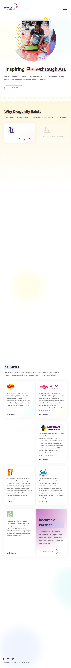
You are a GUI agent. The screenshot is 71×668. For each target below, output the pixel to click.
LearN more (14, 88)
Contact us (48, 551)
